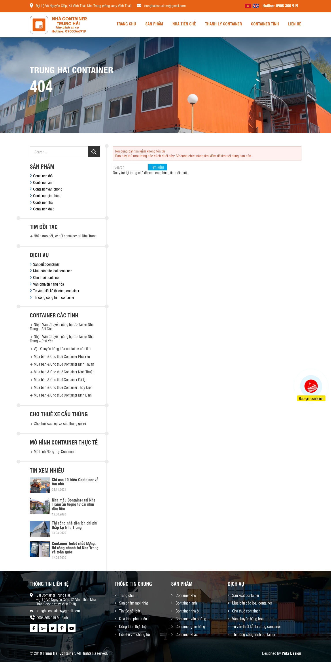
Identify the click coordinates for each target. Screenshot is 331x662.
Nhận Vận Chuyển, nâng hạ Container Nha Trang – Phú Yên (62, 338)
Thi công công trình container (53, 297)
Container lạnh (43, 182)
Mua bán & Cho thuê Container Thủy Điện (63, 387)
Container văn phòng (47, 189)
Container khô (43, 176)
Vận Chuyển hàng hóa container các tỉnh (62, 348)
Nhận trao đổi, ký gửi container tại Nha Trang (65, 235)
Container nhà (43, 202)
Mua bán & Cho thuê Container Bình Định (63, 395)
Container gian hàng (47, 195)
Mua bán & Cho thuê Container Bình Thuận (64, 364)
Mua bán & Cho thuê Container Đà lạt (60, 379)
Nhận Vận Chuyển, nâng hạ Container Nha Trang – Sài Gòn (62, 326)
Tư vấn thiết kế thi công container (56, 290)
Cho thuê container (46, 277)
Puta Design (291, 653)
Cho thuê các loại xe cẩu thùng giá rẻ (60, 423)
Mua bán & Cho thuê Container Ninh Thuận (64, 371)
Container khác (43, 209)
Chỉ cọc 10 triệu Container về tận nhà (75, 481)
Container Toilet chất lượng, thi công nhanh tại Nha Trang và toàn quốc (75, 547)
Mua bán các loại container (52, 271)
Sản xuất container (46, 264)
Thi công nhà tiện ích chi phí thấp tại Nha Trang (74, 525)
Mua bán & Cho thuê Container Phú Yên (62, 356)
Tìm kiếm (157, 167)
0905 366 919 (287, 5)
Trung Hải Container (59, 653)
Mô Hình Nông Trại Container (54, 451)
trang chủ (136, 172)
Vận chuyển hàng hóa (48, 284)
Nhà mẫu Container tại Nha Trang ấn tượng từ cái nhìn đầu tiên (74, 504)
